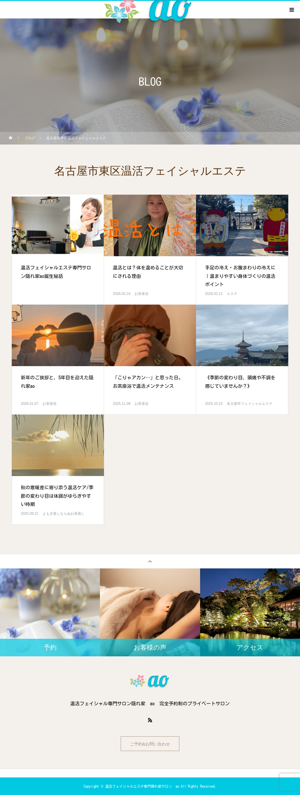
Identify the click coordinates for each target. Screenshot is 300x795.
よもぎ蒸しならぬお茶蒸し (63, 514)
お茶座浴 (141, 294)
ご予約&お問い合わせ (150, 744)
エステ (232, 294)
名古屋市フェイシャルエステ (249, 404)
